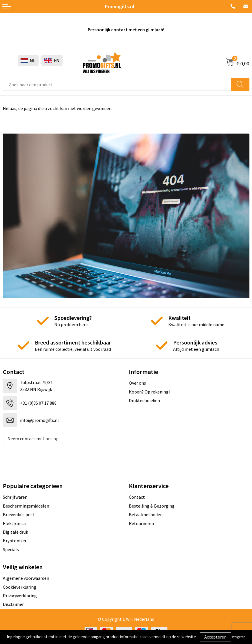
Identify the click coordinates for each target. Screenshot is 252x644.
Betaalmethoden (146, 514)
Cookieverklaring (19, 587)
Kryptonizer (15, 540)
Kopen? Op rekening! (149, 392)
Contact (137, 497)
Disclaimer (13, 604)
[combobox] (117, 84)
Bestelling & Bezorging (152, 506)
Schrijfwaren (15, 497)
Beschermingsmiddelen (26, 506)
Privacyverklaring (20, 595)
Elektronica (14, 523)
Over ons (137, 383)
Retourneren (141, 523)
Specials (11, 549)
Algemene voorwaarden (26, 578)
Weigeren (238, 637)
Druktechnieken (144, 400)
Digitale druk (15, 532)
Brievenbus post (19, 514)
